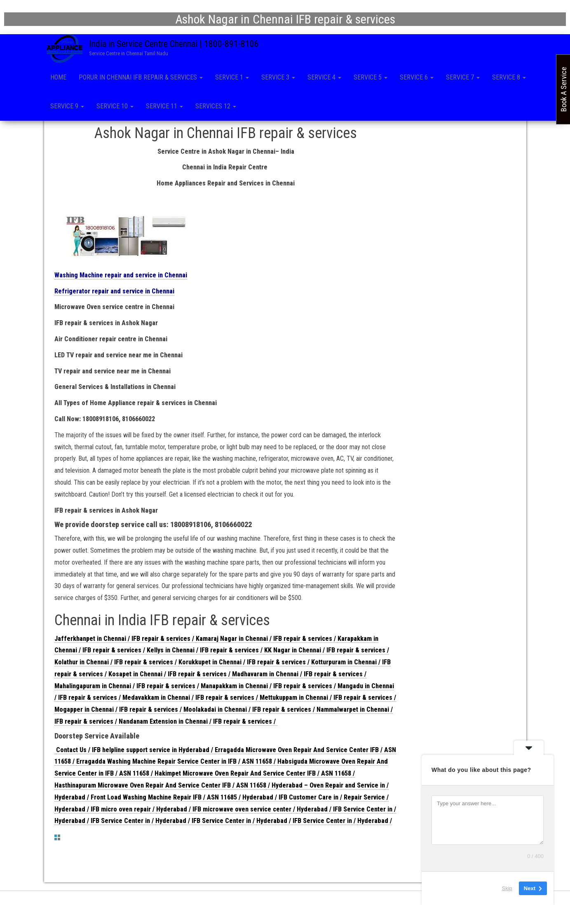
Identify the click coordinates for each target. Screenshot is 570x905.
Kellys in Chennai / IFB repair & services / (205, 652)
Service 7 (463, 77)
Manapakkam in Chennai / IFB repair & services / (269, 688)
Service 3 (278, 77)
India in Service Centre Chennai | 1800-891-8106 (174, 44)
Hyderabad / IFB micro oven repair (102, 811)
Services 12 (215, 106)
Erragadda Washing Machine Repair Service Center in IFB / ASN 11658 (174, 763)
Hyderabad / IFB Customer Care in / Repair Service (313, 799)
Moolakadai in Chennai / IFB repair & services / (250, 711)
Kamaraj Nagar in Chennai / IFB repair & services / (267, 640)
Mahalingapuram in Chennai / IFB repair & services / (127, 688)
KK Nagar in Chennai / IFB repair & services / (326, 652)
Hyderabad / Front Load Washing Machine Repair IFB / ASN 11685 (145, 799)
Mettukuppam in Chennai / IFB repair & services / (328, 699)
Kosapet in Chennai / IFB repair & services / (170, 676)
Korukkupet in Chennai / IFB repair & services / (244, 664)
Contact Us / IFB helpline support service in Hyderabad (132, 751)
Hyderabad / (374, 822)
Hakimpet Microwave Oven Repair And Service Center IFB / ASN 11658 (253, 775)
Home (58, 77)
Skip (507, 888)
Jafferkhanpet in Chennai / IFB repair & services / (125, 640)
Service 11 (164, 106)
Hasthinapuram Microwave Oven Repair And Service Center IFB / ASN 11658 (160, 787)
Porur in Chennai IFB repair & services (141, 77)
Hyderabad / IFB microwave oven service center (223, 811)
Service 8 (509, 77)
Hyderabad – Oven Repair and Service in (328, 787)
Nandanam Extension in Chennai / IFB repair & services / (198, 723)
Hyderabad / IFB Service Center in (344, 811)
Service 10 (115, 106)
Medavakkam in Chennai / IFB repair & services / (191, 699)
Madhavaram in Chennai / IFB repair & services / (299, 676)
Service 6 (417, 77)
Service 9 (67, 106)
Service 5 (370, 77)
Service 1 (232, 77)
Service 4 (324, 77)
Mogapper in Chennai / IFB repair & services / (118, 711)
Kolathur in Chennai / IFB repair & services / (116, 664)
